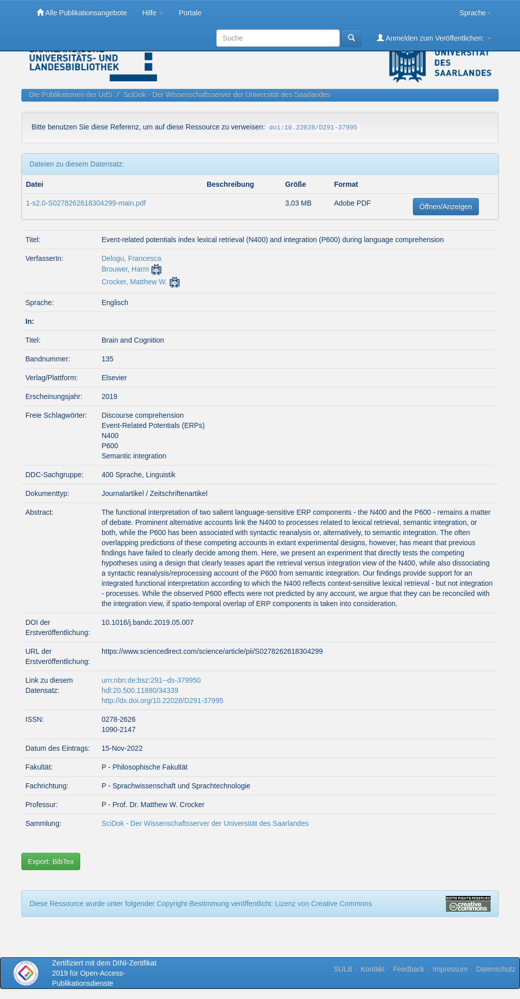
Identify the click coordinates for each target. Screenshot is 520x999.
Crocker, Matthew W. (134, 282)
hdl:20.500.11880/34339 (140, 690)
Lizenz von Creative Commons (323, 904)
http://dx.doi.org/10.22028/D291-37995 (162, 700)
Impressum (450, 969)
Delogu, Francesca (131, 258)
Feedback (408, 969)
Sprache (475, 13)
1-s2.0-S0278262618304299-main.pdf (86, 203)
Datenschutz (495, 969)
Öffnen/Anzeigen (445, 207)
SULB (343, 969)
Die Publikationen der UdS (70, 94)
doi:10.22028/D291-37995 (313, 127)
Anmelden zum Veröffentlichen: (434, 38)
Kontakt (372, 969)
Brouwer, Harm (125, 269)
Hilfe (153, 13)
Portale (190, 13)
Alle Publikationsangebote (82, 12)
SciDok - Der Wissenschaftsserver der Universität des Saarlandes (227, 94)
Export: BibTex (51, 861)
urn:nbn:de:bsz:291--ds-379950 (151, 680)
